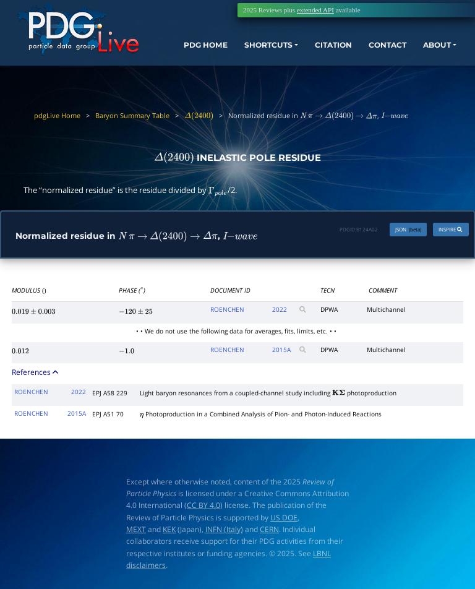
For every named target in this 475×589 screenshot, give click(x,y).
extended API (315, 10)
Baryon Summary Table (132, 115)
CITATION (321, 51)
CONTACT (380, 51)
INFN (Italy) (224, 530)
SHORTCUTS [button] (258, 51)
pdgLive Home (57, 115)
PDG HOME (185, 62)
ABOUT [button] (432, 51)
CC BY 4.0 (203, 507)
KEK (169, 530)
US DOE (283, 519)
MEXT (136, 530)
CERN (269, 530)
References (36, 374)
